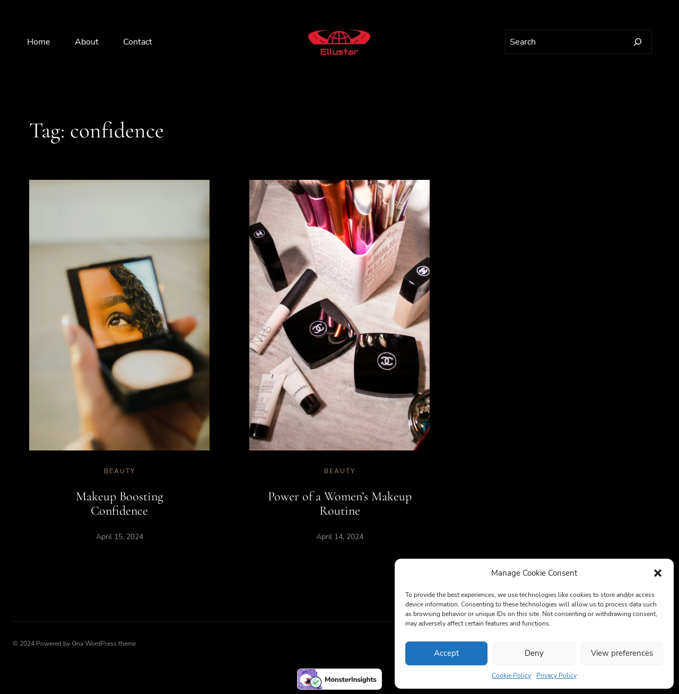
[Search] (637, 41)
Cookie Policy (511, 675)
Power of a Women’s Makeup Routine (340, 504)
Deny (534, 653)
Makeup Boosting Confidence (119, 504)
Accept (446, 653)
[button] (657, 573)
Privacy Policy (556, 675)
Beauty (119, 471)
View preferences (622, 653)
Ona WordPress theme (104, 643)
